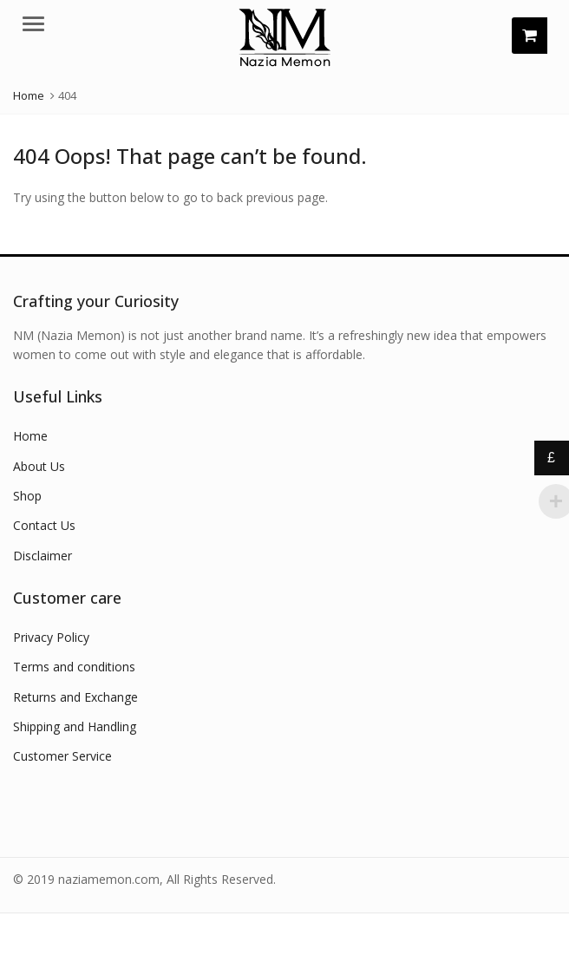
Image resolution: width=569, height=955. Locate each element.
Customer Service (62, 756)
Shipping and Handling (74, 726)
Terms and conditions (74, 666)
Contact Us (44, 525)
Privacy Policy (51, 637)
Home (30, 436)
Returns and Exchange (75, 697)
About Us (39, 466)
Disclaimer (42, 555)
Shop (27, 495)
